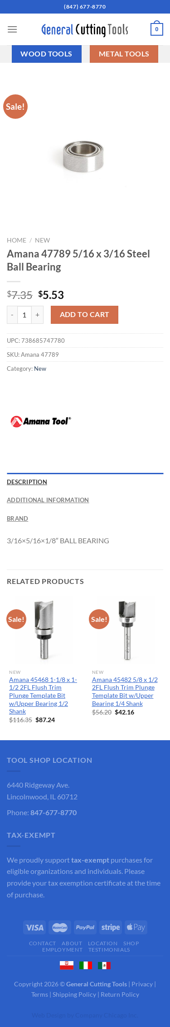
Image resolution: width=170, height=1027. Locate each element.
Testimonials (109, 949)
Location (103, 943)
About (72, 943)
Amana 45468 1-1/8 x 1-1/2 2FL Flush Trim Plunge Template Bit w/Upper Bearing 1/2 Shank (43, 695)
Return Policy (120, 994)
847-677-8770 (53, 812)
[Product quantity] (24, 315)
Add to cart (85, 314)
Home (16, 240)
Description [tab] (27, 481)
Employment (62, 949)
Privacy (142, 984)
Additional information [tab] (48, 500)
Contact (42, 943)
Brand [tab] (17, 518)
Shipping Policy (74, 994)
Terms (39, 994)
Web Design (49, 1015)
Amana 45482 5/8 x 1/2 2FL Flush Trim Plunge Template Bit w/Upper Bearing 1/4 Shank (125, 691)
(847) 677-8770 (85, 6)
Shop (131, 943)
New (42, 240)
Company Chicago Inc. (106, 1015)
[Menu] (12, 29)
